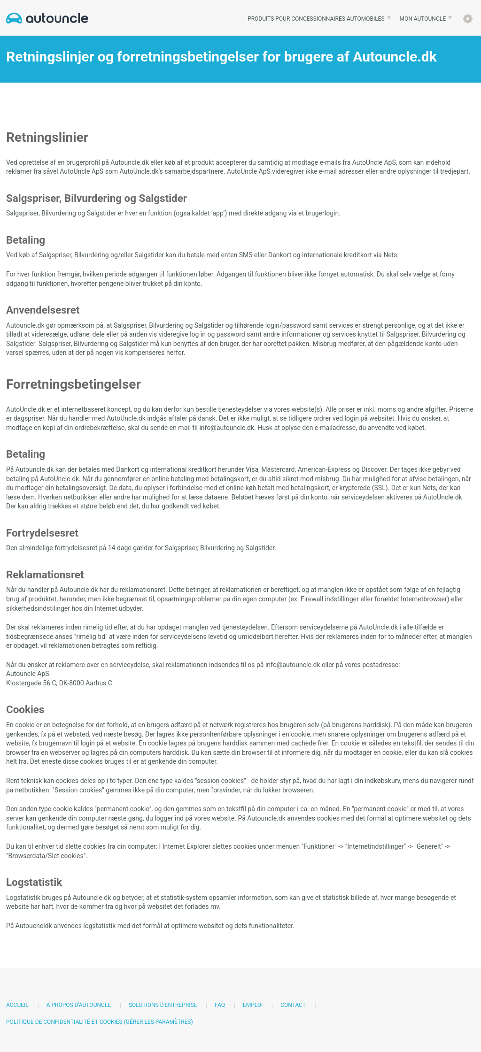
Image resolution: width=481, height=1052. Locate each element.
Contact (292, 1005)
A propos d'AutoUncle (79, 1005)
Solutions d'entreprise (163, 1005)
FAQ (220, 1005)
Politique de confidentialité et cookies (64, 1022)
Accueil (17, 1005)
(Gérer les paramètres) (158, 1022)
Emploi (253, 1005)
